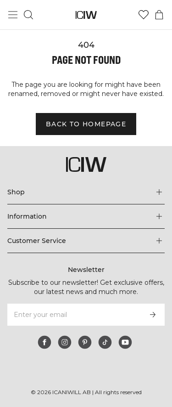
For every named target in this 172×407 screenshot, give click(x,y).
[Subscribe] (153, 314)
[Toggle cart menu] (159, 15)
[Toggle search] (28, 15)
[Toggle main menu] (13, 15)
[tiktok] (105, 342)
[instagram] (64, 342)
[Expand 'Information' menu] (86, 216)
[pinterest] (85, 342)
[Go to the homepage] (86, 15)
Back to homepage (86, 124)
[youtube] (125, 342)
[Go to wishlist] (143, 15)
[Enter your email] (73, 315)
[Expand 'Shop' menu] (86, 192)
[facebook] (44, 342)
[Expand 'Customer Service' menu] (86, 241)
